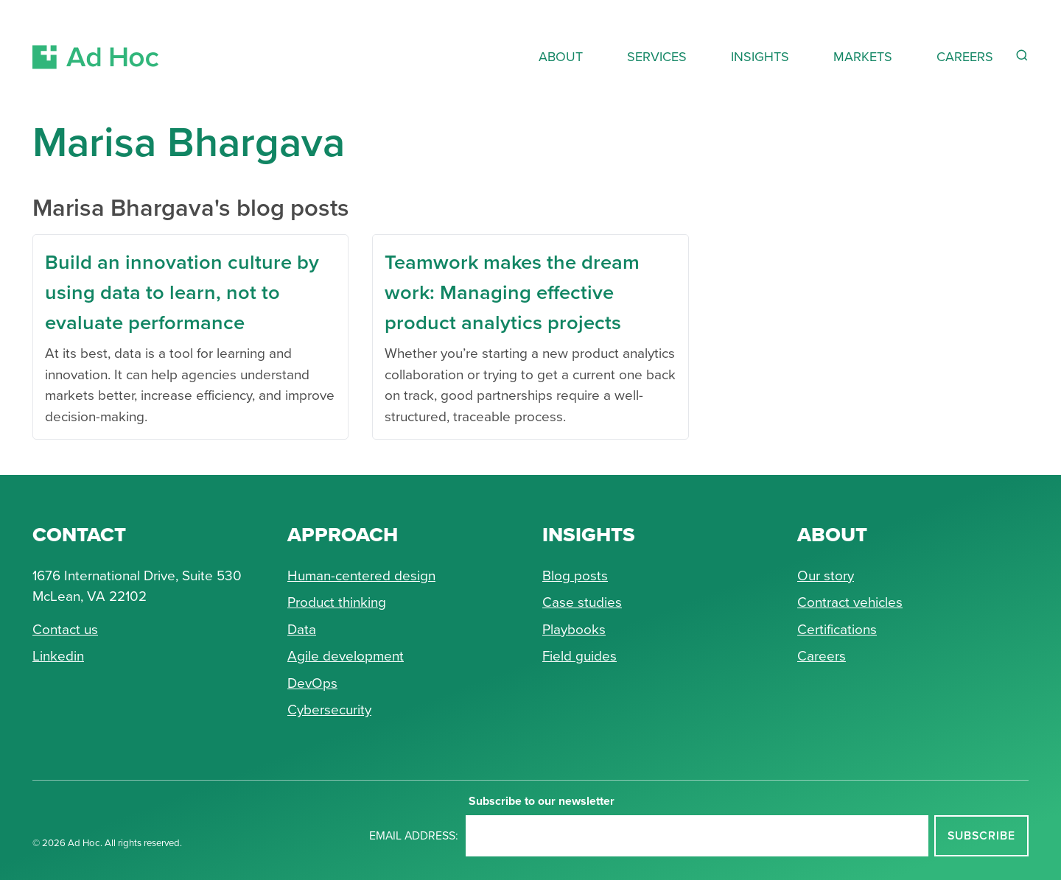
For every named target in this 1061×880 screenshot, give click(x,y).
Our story (825, 575)
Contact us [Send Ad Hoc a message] (65, 629)
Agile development (345, 655)
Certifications (837, 629)
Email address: (413, 835)
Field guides (579, 655)
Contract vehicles (850, 602)
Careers (821, 655)
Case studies (582, 602)
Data (301, 629)
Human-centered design (361, 575)
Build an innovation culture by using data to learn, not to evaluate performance (182, 292)
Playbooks (574, 629)
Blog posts (575, 575)
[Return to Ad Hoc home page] (95, 39)
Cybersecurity (329, 709)
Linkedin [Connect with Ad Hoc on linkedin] (58, 655)
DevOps (312, 683)
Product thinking (336, 602)
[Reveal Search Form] (1022, 55)
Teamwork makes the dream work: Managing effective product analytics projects (512, 292)
